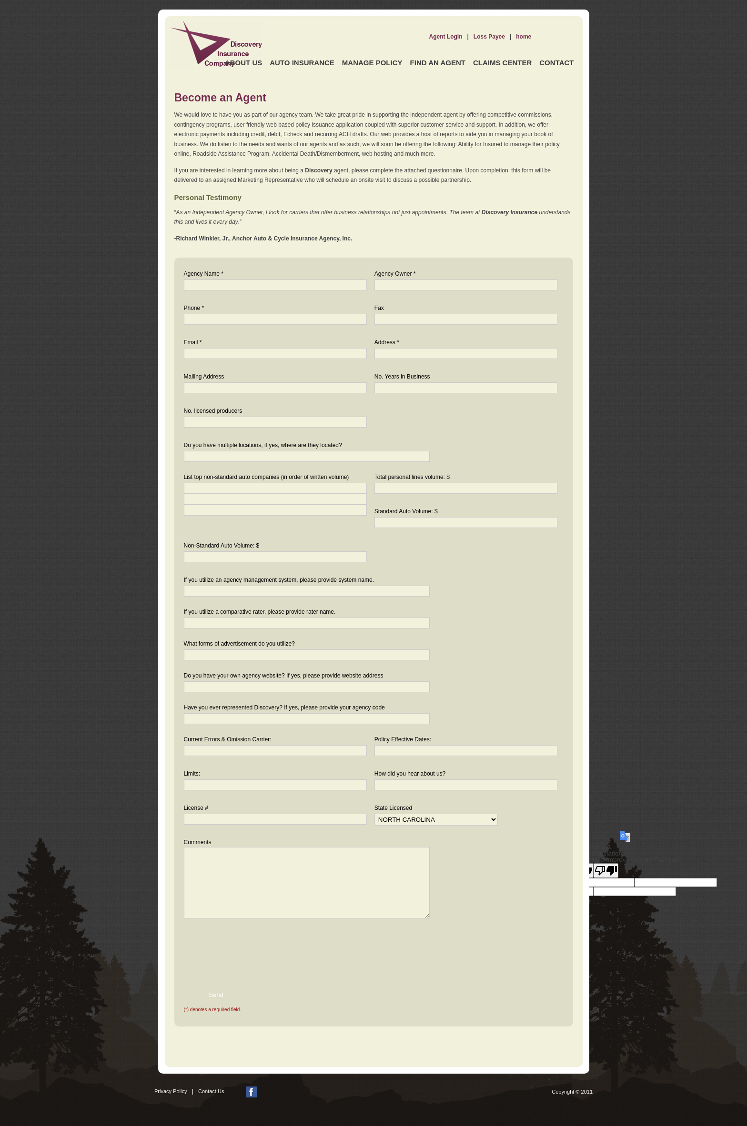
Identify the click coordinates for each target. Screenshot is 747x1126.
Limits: (192, 774)
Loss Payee (489, 36)
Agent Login (446, 36)
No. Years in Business (402, 376)
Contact (556, 63)
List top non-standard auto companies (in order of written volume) (266, 477)
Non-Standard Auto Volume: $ (222, 545)
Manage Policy (372, 63)
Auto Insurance (302, 63)
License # (196, 808)
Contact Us (211, 1091)
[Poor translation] (606, 870)
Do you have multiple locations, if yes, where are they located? (263, 445)
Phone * (194, 308)
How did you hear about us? (409, 774)
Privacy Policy (170, 1091)
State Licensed (393, 808)
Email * (193, 342)
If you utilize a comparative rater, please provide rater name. (260, 612)
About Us (243, 63)
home (523, 36)
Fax (379, 308)
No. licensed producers (213, 411)
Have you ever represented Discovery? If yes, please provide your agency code (284, 707)
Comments (198, 842)
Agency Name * (203, 274)
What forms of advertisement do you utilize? (239, 644)
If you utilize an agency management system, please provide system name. (279, 580)
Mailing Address (204, 376)
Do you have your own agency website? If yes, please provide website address (284, 675)
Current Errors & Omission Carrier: (228, 739)
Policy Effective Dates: (402, 739)
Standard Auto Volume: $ (406, 511)
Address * (386, 342)
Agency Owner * (395, 274)
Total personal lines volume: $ (412, 477)
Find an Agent (437, 63)
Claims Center (502, 63)
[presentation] (244, 947)
